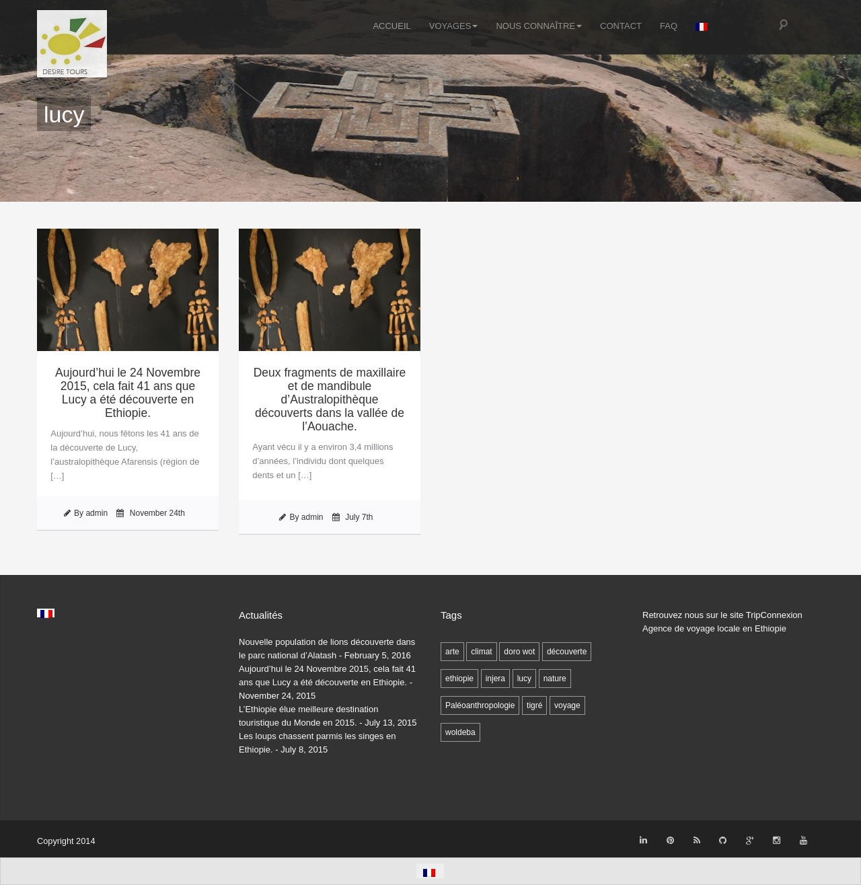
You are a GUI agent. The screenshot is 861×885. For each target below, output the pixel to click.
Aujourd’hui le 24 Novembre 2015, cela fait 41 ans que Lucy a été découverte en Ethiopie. (127, 393)
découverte (567, 651)
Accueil (391, 26)
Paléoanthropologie (480, 705)
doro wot (519, 651)
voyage (567, 705)
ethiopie (459, 678)
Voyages (453, 26)
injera (495, 678)
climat (481, 651)
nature (555, 678)
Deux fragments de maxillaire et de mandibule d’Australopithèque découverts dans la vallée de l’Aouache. (330, 399)
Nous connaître (539, 26)
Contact (621, 26)
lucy (524, 678)
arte (452, 651)
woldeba (460, 732)
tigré (534, 705)
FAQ (668, 26)
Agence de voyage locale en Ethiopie (714, 628)
